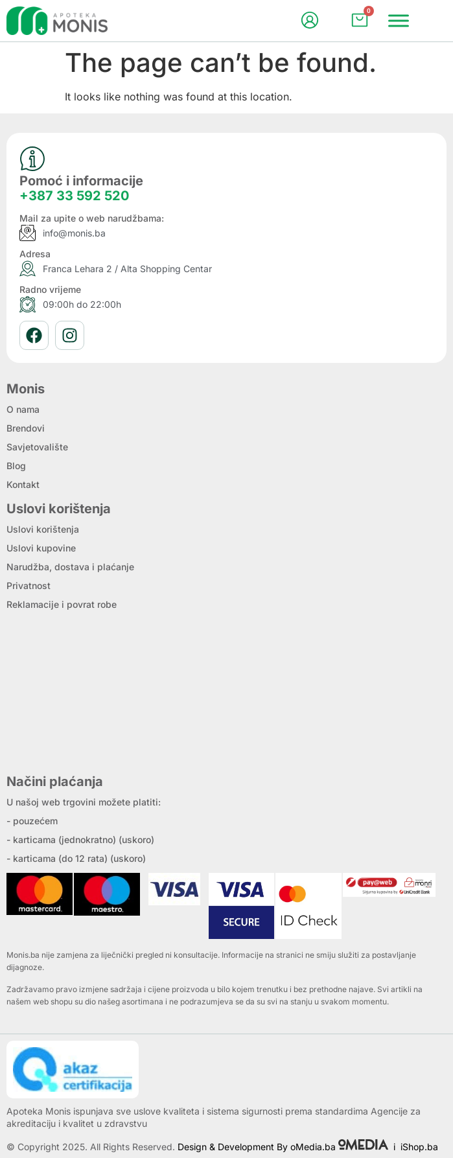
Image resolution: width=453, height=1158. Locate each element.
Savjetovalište (37, 446)
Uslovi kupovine (41, 547)
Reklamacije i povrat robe (61, 604)
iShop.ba (419, 1146)
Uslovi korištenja (42, 529)
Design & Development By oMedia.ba (284, 1146)
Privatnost (28, 585)
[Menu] (398, 20)
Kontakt (23, 484)
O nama (23, 409)
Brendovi (25, 428)
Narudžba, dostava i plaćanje (70, 566)
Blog (16, 465)
